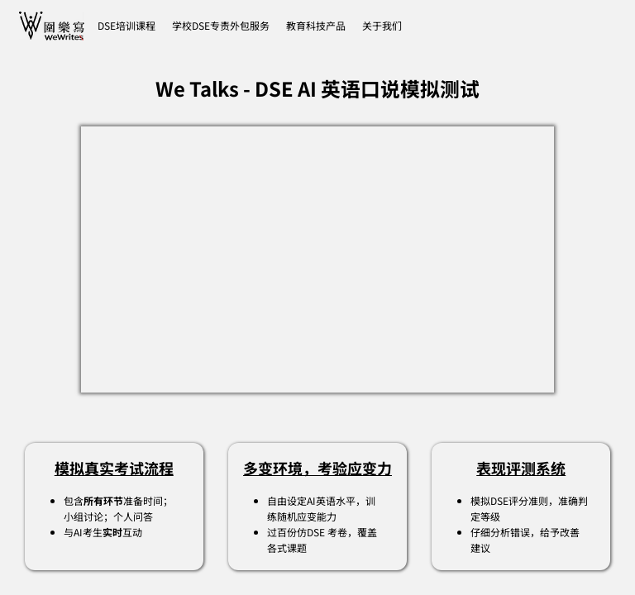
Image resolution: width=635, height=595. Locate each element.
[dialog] (604, 562)
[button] (382, 25)
